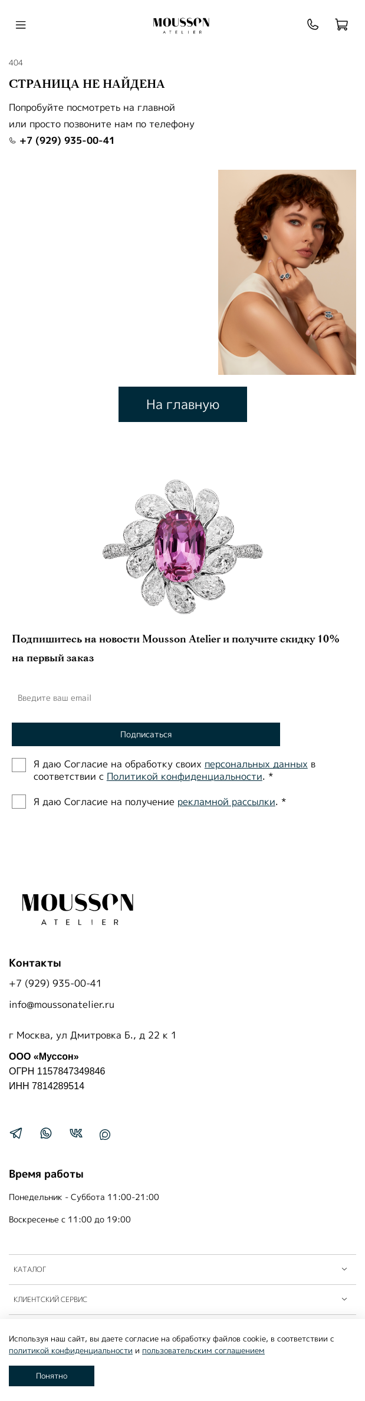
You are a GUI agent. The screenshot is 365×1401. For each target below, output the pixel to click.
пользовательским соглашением (203, 1350)
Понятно (51, 1375)
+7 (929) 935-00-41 (62, 140)
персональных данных (256, 763)
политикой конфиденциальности (71, 1350)
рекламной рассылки (226, 801)
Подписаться (146, 734)
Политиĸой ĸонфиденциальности (184, 776)
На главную (182, 404)
